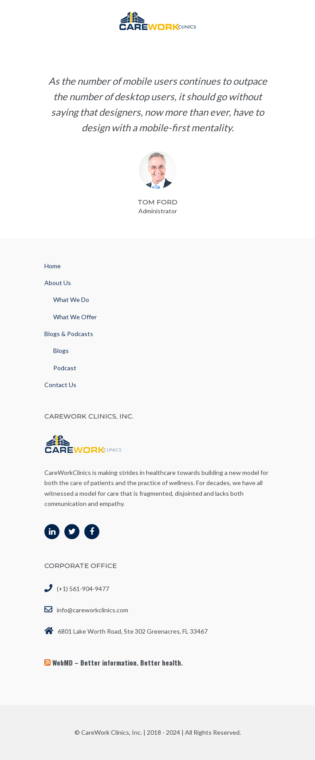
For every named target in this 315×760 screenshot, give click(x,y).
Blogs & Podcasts (68, 333)
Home (52, 266)
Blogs (61, 350)
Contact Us (60, 384)
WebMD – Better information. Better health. (117, 662)
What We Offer (75, 317)
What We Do (71, 299)
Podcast (64, 368)
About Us (57, 282)
